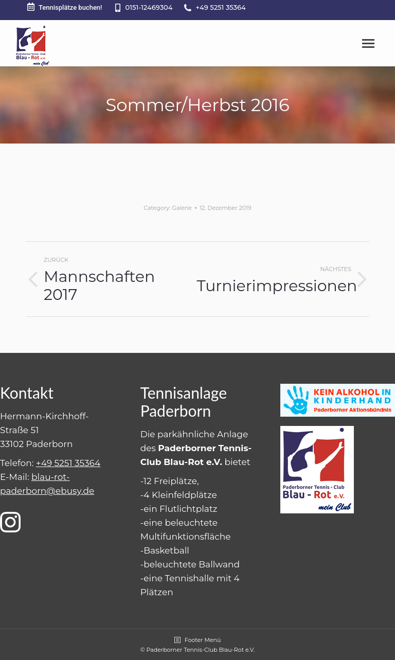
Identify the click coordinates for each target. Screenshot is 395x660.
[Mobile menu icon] (368, 43)
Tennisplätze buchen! (64, 7)
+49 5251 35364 (220, 7)
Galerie (182, 207)
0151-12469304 (149, 7)
